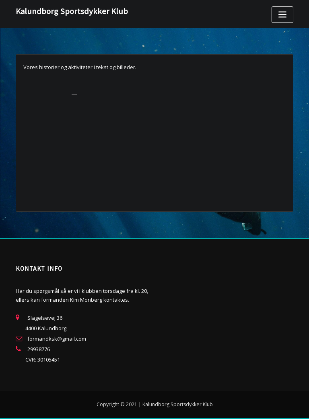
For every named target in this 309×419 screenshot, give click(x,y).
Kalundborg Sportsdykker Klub (72, 11)
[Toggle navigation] (282, 14)
